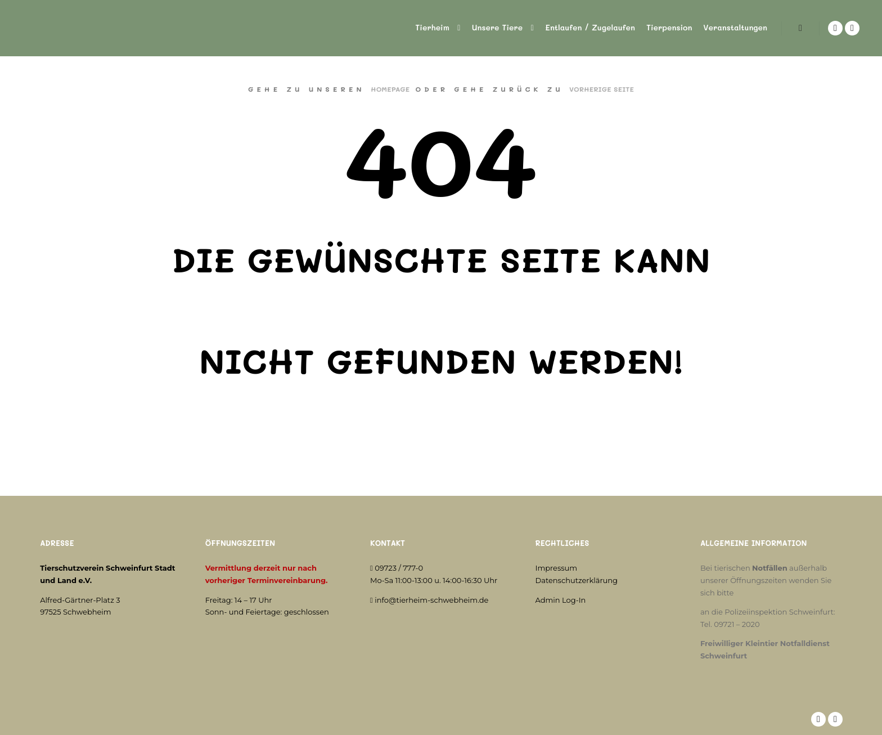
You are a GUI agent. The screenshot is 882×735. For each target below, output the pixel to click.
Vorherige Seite (601, 88)
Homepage (390, 88)
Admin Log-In (561, 599)
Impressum (557, 567)
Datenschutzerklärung (577, 580)
